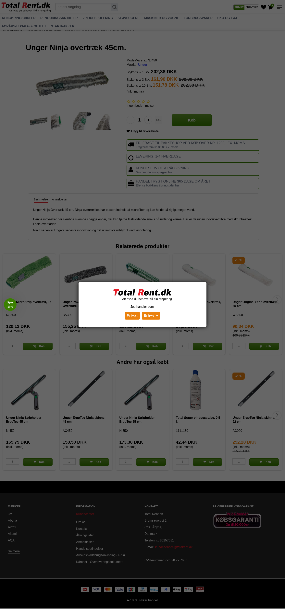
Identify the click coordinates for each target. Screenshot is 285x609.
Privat (132, 315)
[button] (10, 304)
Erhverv (151, 315)
